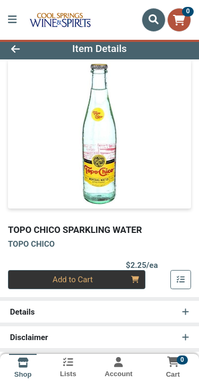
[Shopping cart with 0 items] (179, 20)
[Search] (154, 19)
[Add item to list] (181, 279)
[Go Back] (31, 49)
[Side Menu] (12, 20)
